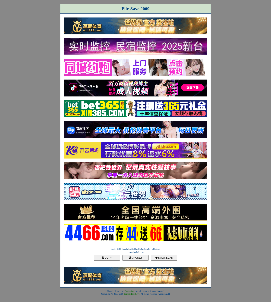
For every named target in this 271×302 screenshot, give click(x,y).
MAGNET (135, 257)
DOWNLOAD (164, 257)
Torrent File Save (132, 294)
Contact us (129, 291)
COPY (107, 257)
